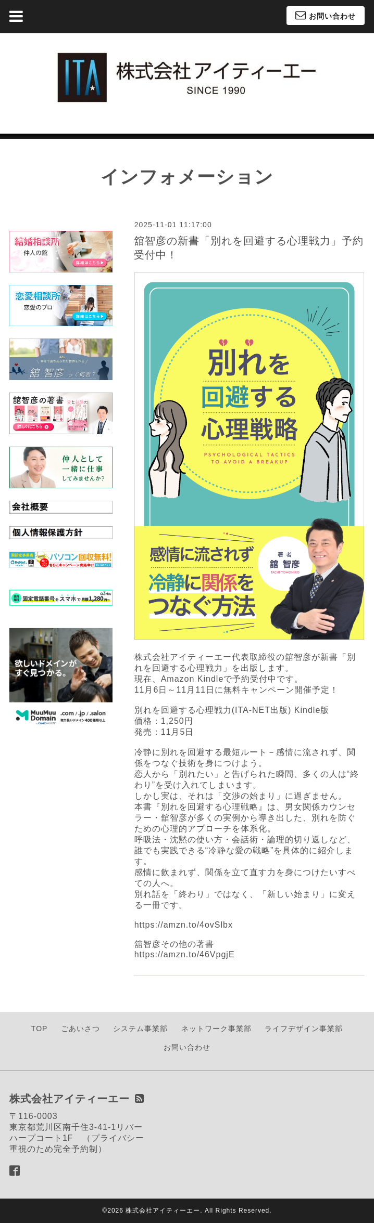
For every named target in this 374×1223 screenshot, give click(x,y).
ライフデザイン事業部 (304, 1028)
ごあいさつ (80, 1028)
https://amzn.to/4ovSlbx (183, 924)
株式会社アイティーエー (163, 1210)
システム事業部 (140, 1028)
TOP (39, 1028)
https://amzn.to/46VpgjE (184, 954)
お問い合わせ (187, 1047)
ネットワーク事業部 (216, 1028)
